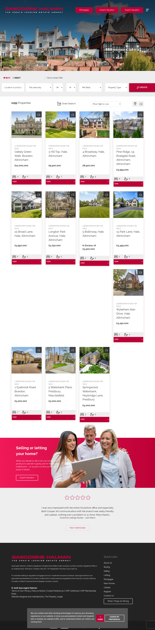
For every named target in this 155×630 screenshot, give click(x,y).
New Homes (109, 583)
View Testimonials (77, 528)
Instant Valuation (107, 10)
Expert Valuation (132, 10)
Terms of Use (17, 591)
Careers (107, 587)
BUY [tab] (7, 77)
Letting (107, 575)
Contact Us (109, 596)
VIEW (26, 182)
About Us (108, 563)
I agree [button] (100, 618)
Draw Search (66, 103)
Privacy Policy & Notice (35, 591)
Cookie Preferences (55, 591)
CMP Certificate (72, 591)
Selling (107, 571)
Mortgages (84, 10)
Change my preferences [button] (114, 618)
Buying (107, 567)
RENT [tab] (16, 77)
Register (107, 591)
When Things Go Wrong (118, 601)
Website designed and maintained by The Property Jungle (37, 597)
